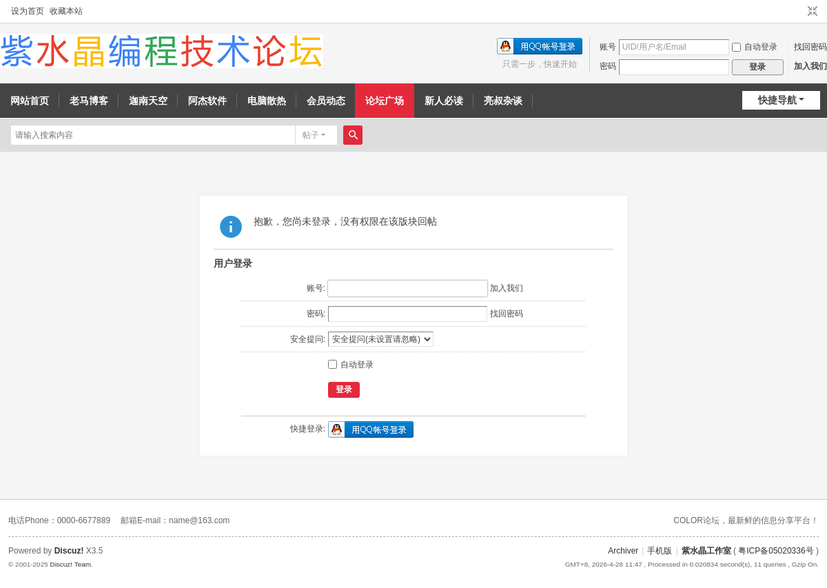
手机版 (659, 551)
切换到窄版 (812, 12)
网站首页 (29, 100)
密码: (316, 313)
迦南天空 (148, 100)
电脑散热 (266, 100)
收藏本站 (66, 11)
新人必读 (444, 100)
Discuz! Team (70, 564)
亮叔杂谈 (503, 100)
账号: (316, 288)
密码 (608, 66)
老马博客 (89, 100)
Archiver (623, 551)
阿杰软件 (207, 100)
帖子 (311, 135)
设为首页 (27, 11)
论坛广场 (384, 100)
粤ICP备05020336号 (775, 551)
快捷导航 (777, 99)
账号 (608, 47)
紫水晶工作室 (706, 551)
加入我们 (810, 66)
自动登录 (754, 47)
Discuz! (69, 551)
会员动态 (326, 100)
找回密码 (810, 47)
